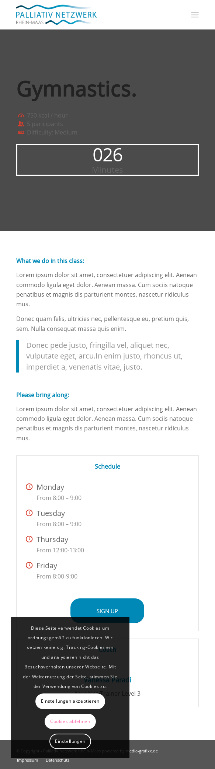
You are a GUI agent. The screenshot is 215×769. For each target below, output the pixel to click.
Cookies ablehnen (70, 721)
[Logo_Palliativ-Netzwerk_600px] (89, 14)
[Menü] (195, 15)
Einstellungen (70, 741)
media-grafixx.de (142, 751)
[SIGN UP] (107, 610)
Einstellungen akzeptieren (70, 701)
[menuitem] (195, 15)
